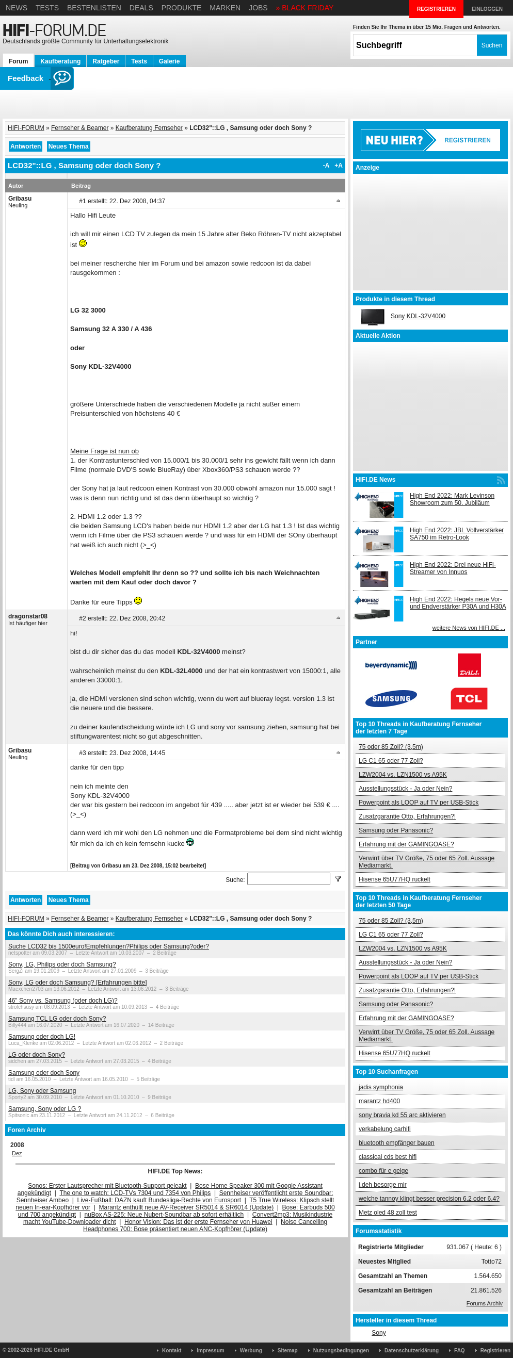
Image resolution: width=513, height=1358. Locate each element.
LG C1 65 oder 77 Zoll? (391, 760)
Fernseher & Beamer (79, 128)
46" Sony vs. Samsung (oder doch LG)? (63, 1000)
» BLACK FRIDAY (305, 8)
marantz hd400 (379, 1101)
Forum (18, 61)
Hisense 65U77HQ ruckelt (394, 879)
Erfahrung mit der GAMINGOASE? (406, 844)
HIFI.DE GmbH (51, 1350)
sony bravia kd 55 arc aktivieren (402, 1115)
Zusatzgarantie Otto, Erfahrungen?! (407, 816)
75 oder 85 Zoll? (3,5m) (391, 746)
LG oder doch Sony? (36, 1054)
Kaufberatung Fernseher (149, 128)
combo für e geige (383, 1170)
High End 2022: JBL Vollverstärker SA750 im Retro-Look (457, 534)
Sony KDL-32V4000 (418, 316)
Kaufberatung (60, 61)
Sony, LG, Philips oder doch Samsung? (62, 964)
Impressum (210, 1350)
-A (326, 165)
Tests (47, 8)
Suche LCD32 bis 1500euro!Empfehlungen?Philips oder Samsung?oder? (108, 946)
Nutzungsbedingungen (341, 1350)
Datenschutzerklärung (411, 1350)
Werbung (251, 1350)
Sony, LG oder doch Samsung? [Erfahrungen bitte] (77, 982)
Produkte (182, 8)
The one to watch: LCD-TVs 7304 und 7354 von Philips (135, 1193)
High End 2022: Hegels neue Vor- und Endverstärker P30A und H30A (458, 603)
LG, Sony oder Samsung (42, 1090)
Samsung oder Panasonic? (396, 830)
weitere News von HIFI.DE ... (468, 628)
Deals (141, 8)
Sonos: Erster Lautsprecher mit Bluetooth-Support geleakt (107, 1185)
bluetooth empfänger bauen (397, 1143)
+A (338, 165)
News (16, 8)
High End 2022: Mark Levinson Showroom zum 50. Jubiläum (452, 499)
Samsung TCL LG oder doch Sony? (57, 1018)
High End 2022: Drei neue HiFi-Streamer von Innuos (453, 568)
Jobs (258, 8)
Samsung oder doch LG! (41, 1036)
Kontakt (171, 1350)
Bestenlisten (94, 8)
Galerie (169, 61)
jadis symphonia (381, 1087)
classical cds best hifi (387, 1156)
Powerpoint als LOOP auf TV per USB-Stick (418, 802)
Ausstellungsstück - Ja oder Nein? (405, 788)
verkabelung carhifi (385, 1129)
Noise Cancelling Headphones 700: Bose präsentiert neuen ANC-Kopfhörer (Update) (205, 1225)
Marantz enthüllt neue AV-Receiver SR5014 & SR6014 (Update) (186, 1207)
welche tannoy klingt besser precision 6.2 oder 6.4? (429, 1198)
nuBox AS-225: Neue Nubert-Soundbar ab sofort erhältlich (164, 1214)
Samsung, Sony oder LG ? (44, 1108)
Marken (225, 8)
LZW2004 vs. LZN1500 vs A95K (403, 774)
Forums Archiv (485, 1303)
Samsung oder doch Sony (43, 1072)
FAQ (459, 1350)
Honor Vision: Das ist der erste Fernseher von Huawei (198, 1221)
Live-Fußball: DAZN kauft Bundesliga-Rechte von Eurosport (159, 1200)
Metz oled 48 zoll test (388, 1212)
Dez (17, 1153)
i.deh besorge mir (383, 1184)
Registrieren (495, 1350)
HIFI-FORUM (26, 128)
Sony (379, 1332)
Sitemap (288, 1350)
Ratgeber (105, 61)
